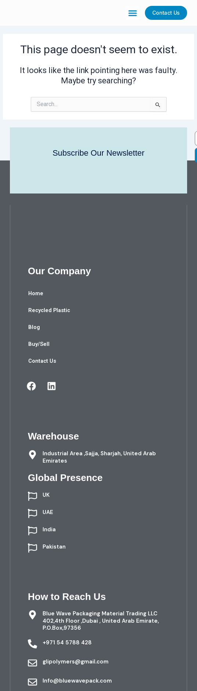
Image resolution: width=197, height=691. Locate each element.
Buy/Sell (39, 344)
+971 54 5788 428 (67, 642)
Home (35, 293)
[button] (133, 13)
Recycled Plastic (49, 310)
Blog (34, 327)
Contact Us (42, 361)
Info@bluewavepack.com (77, 680)
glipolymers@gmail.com (76, 661)
